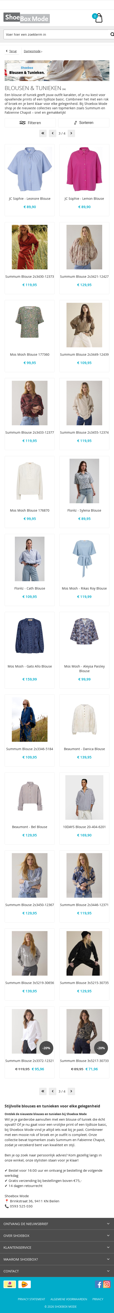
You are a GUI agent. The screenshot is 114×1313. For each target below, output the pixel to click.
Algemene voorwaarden (69, 1299)
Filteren (34, 122)
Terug (13, 51)
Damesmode (32, 51)
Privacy (97, 1299)
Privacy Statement (31, 1299)
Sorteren (86, 123)
